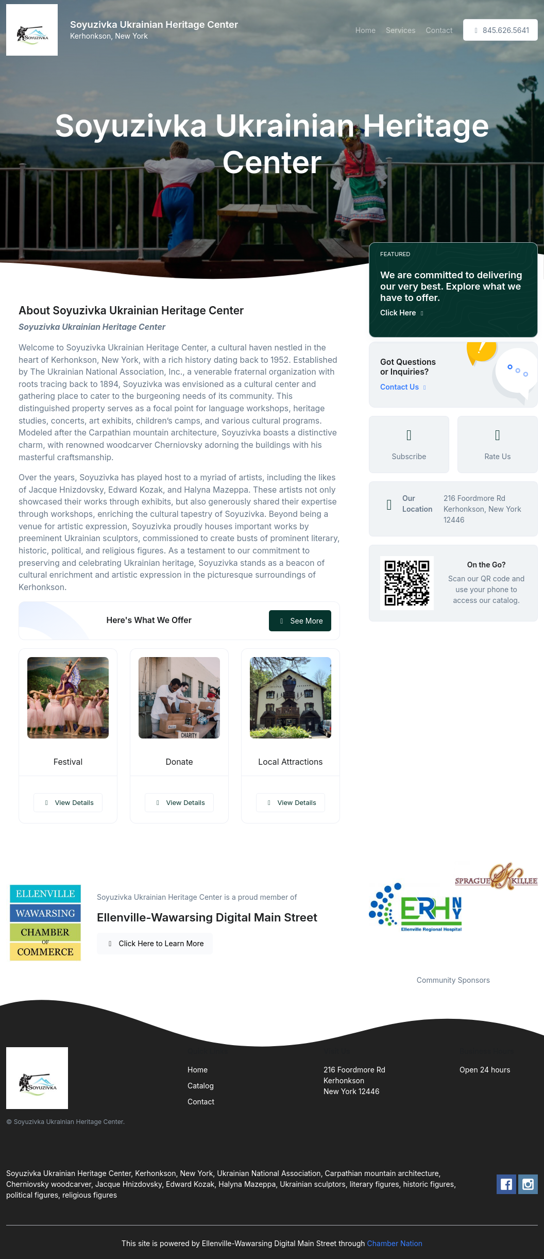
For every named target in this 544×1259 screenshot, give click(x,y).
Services (400, 30)
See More (300, 620)
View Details (68, 802)
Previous (361, 912)
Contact (439, 30)
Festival (68, 762)
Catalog (201, 1085)
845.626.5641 (500, 30)
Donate (179, 762)
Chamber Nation (395, 1243)
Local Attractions (290, 762)
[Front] (34, 30)
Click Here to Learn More (155, 943)
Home (365, 30)
